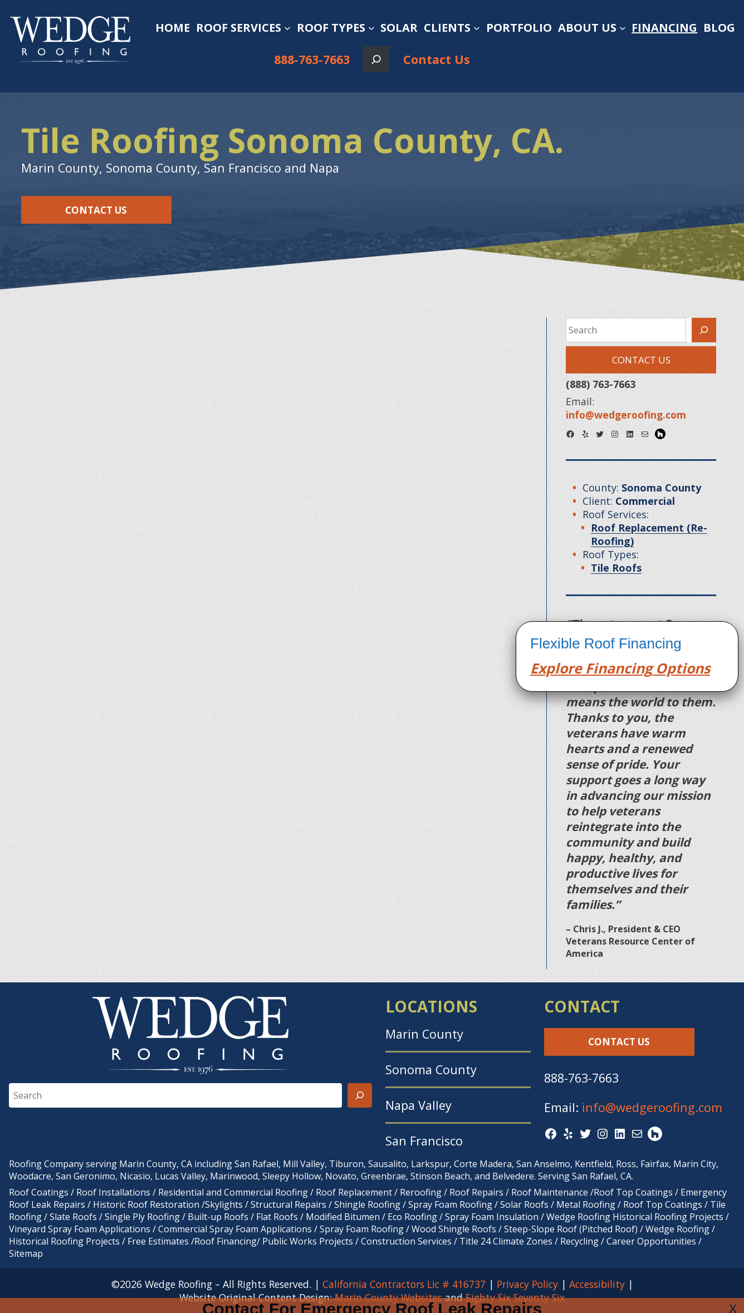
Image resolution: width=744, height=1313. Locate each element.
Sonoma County (431, 1069)
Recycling (579, 1241)
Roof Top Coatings (633, 1192)
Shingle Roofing (367, 1204)
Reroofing (421, 1192)
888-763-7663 (312, 59)
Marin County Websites (388, 1297)
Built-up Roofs (218, 1217)
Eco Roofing (412, 1217)
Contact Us (436, 59)
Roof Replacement (354, 1192)
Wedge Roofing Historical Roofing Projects (634, 1217)
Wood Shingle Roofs (454, 1229)
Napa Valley (418, 1105)
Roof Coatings (38, 1192)
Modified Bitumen (343, 1217)
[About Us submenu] (622, 27)
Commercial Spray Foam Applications (235, 1229)
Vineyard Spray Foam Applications (79, 1229)
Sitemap (26, 1253)
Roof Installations (113, 1192)
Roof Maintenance (549, 1192)
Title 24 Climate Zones (505, 1241)
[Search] (704, 330)
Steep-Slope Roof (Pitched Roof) (571, 1229)
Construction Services (406, 1241)
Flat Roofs (277, 1217)
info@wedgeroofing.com (652, 1107)
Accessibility (597, 1284)
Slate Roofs (73, 1217)
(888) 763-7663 (600, 384)
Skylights (224, 1204)
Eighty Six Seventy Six (515, 1297)
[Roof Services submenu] (287, 27)
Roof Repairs (476, 1192)
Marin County (424, 1034)
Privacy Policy (527, 1284)
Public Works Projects (307, 1241)
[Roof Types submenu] (371, 27)
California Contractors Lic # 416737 (404, 1284)
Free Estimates (158, 1241)
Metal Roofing (587, 1204)
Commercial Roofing (266, 1192)
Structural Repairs (288, 1204)
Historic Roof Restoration (146, 1204)
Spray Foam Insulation (492, 1217)
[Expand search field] (376, 59)
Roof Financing (225, 1241)
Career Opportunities (651, 1241)
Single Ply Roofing (142, 1217)
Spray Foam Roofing (450, 1204)
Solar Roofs (525, 1204)
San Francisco (424, 1141)
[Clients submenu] (476, 27)
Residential (181, 1192)
